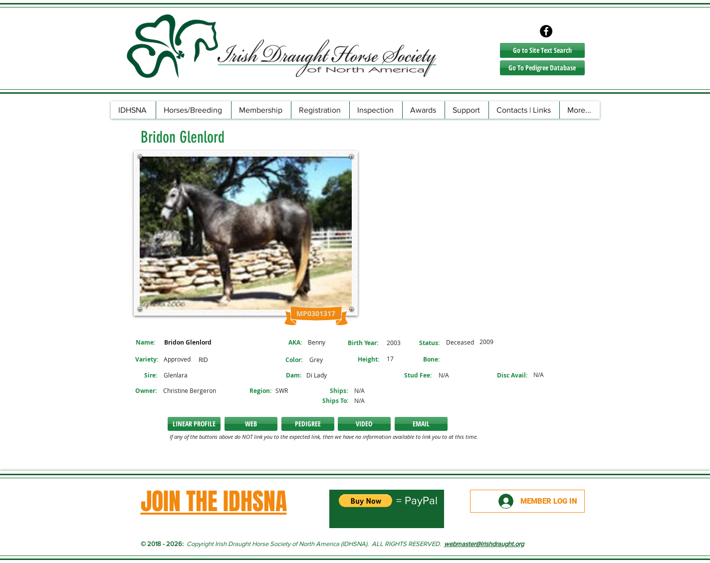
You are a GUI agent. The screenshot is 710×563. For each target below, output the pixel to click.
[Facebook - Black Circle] (546, 31)
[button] (251, 424)
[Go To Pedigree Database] (542, 67)
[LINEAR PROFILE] (194, 424)
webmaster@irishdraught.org (484, 544)
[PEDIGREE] (307, 424)
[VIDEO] (364, 424)
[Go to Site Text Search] (542, 50)
